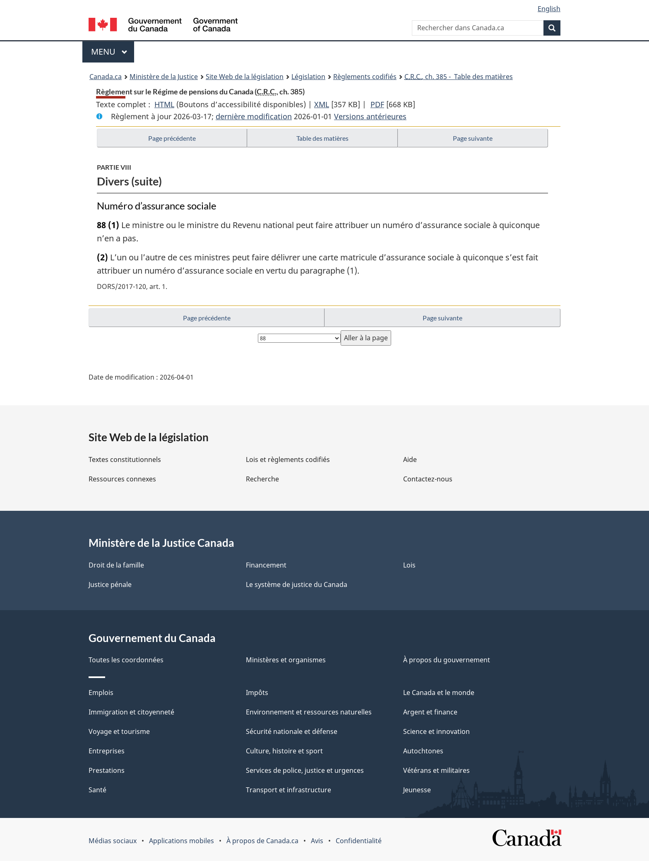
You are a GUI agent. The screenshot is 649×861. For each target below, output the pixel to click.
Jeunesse (417, 789)
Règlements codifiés (365, 76)
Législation (308, 76)
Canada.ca (105, 76)
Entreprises (107, 750)
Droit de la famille (116, 565)
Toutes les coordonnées (126, 659)
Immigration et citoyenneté (131, 712)
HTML (164, 104)
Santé (97, 789)
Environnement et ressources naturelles (309, 712)
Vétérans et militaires (436, 770)
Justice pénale (110, 584)
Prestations (107, 770)
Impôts (257, 692)
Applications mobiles (181, 840)
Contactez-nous (427, 478)
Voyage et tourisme (119, 731)
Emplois (101, 692)
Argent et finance (430, 712)
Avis (317, 840)
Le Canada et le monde (438, 692)
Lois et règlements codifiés (288, 459)
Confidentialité (359, 840)
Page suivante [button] (473, 138)
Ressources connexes (122, 478)
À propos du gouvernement (446, 659)
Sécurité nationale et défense (291, 731)
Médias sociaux (113, 840)
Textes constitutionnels (125, 459)
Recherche (262, 478)
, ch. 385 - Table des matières (458, 76)
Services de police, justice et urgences (305, 770)
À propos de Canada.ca (262, 840)
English (549, 8)
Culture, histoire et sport (284, 750)
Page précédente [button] (172, 138)
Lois (409, 565)
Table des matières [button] (322, 138)
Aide (410, 459)
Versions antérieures (370, 116)
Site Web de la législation (245, 76)
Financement (266, 565)
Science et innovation (436, 731)
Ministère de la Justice (164, 76)
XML (321, 104)
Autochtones (423, 750)
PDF (377, 104)
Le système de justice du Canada (296, 584)
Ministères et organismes (286, 659)
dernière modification (254, 116)
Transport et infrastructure (288, 789)
